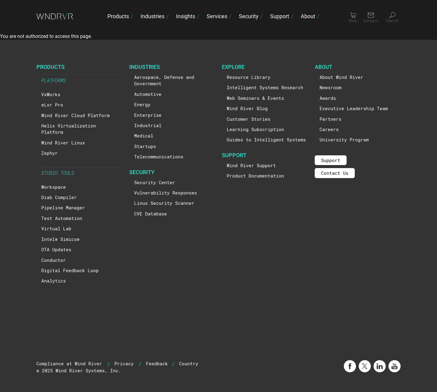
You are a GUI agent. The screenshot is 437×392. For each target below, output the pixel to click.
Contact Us (334, 173)
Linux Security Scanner (164, 203)
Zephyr (49, 153)
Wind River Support (251, 165)
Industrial (147, 125)
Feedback (157, 363)
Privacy (124, 363)
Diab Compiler (59, 197)
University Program (344, 140)
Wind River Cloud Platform (75, 115)
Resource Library (248, 77)
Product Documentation (255, 176)
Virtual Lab (56, 228)
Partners (330, 119)
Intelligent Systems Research (265, 87)
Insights (185, 16)
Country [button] (188, 363)
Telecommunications (158, 157)
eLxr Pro (52, 105)
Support (279, 16)
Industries (152, 16)
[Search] (392, 18)
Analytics (53, 281)
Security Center (154, 182)
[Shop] (353, 18)
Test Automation (61, 218)
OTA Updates (56, 249)
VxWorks (50, 94)
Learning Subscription (255, 129)
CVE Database (150, 214)
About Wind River (341, 77)
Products (118, 16)
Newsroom (330, 87)
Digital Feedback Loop (70, 270)
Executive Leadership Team (354, 108)
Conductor (53, 260)
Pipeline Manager (63, 207)
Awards (328, 98)
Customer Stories (248, 119)
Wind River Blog (247, 108)
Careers (329, 129)
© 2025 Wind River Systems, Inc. (78, 370)
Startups (145, 146)
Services (217, 16)
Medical (143, 136)
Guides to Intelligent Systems (266, 140)
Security (249, 16)
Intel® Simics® (60, 239)
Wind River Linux (63, 143)
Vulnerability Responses (165, 193)
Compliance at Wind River (69, 363)
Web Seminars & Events (255, 98)
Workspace (53, 187)
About (308, 16)
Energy (142, 104)
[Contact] (370, 18)
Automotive (147, 94)
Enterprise (147, 115)
